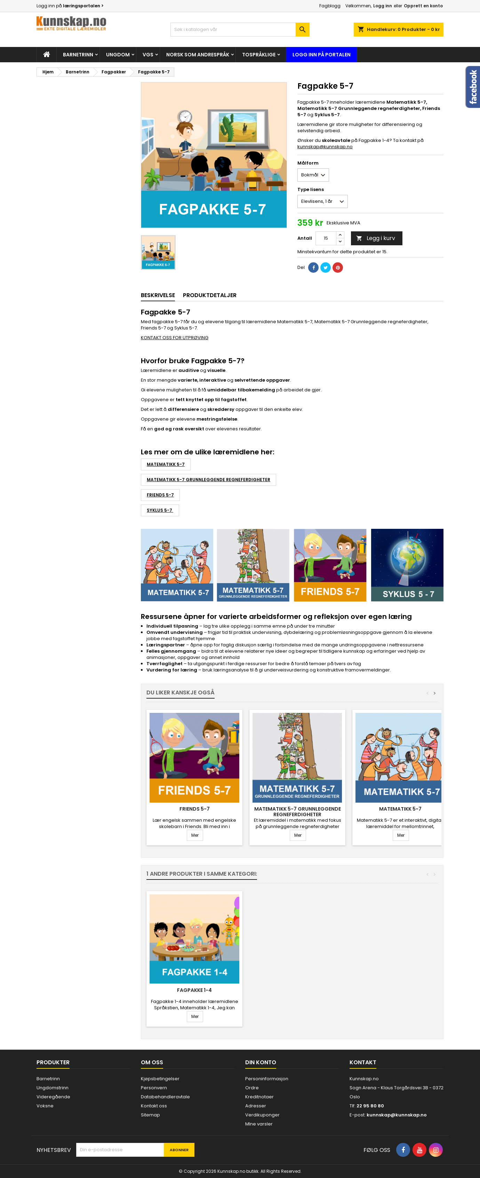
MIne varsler (259, 1124)
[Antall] (325, 238)
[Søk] (240, 30)
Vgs (148, 54)
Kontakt (363, 1062)
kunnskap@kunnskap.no (325, 146)
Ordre (252, 1087)
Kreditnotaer (259, 1096)
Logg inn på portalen (322, 54)
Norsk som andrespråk (197, 54)
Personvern (154, 1087)
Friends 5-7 (160, 495)
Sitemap (150, 1115)
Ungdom (118, 54)
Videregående (53, 1096)
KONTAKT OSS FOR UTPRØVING (174, 337)
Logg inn (382, 6)
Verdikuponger (262, 1115)
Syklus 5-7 (160, 510)
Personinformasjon (266, 1078)
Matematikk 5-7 (166, 464)
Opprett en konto (423, 6)
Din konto (260, 1062)
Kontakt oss (154, 1106)
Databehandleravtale (165, 1096)
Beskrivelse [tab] (158, 295)
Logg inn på (70, 6)
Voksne (45, 1106)
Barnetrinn (78, 54)
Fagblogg (330, 6)
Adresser (255, 1106)
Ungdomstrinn (53, 1087)
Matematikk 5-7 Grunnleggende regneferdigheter (208, 480)
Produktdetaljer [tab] (210, 295)
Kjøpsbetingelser (160, 1078)
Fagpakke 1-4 (194, 990)
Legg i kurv (375, 238)
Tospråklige (258, 54)
